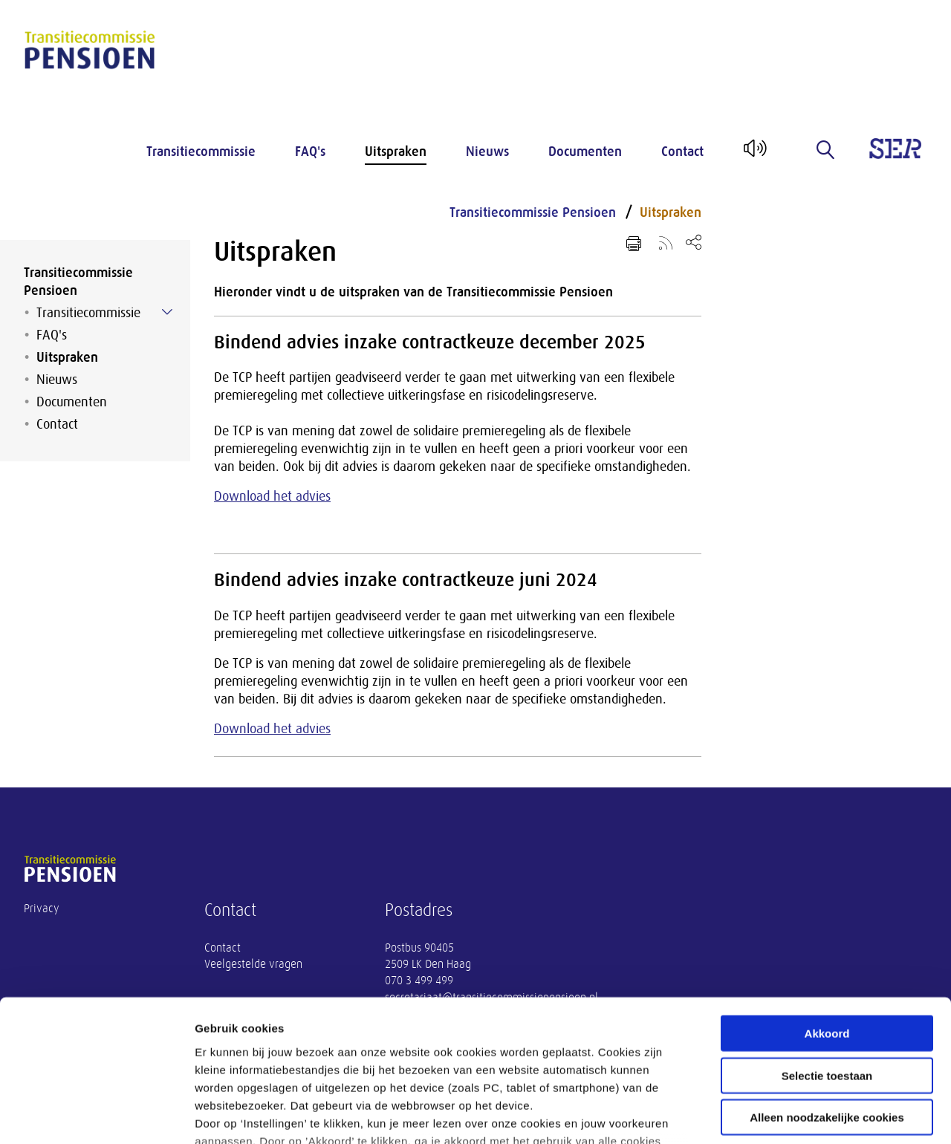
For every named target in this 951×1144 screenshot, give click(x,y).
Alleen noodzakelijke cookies (827, 998)
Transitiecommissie (201, 151)
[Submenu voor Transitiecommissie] (167, 312)
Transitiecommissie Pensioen (78, 281)
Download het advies (272, 496)
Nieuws (487, 151)
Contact (682, 151)
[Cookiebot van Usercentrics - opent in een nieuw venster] (96, 1115)
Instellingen (799, 1114)
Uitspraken (395, 151)
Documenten (585, 151)
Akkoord (827, 914)
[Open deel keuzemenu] (693, 242)
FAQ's (310, 151)
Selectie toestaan (827, 955)
